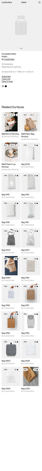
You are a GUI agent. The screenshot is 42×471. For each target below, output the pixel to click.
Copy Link (6, 79)
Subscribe (6, 76)
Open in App (7, 81)
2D (12, 115)
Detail (23, 2)
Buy (5, 115)
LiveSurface (7, 2)
